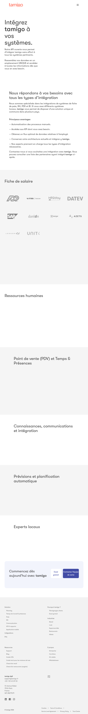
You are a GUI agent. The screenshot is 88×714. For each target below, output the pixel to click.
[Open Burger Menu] (77, 5)
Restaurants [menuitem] (53, 631)
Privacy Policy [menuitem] (64, 711)
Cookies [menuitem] (43, 708)
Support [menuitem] (9, 651)
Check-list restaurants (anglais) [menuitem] (17, 666)
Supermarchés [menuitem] (54, 628)
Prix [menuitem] (6, 637)
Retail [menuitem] (51, 622)
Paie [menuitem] (7, 617)
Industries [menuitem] (50, 618)
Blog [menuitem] (7, 654)
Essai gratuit (56, 573)
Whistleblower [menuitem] (54, 660)
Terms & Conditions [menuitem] (56, 708)
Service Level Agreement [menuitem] (48, 711)
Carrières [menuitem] (52, 654)
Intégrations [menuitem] (9, 633)
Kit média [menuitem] (52, 657)
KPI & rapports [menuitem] (11, 626)
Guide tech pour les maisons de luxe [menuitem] (18, 660)
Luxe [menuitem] (50, 625)
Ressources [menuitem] (8, 647)
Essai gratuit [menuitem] (53, 614)
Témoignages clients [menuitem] (56, 610)
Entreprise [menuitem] (52, 651)
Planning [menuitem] (9, 610)
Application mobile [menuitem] (12, 629)
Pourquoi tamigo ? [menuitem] (54, 607)
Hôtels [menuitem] (51, 634)
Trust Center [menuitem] (76, 711)
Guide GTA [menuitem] (10, 657)
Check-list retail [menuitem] (11, 663)
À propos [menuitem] (50, 647)
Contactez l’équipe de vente (70, 573)
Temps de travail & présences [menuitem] (16, 614)
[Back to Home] (16, 5)
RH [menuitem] (7, 620)
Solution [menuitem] (7, 607)
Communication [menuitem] (11, 623)
